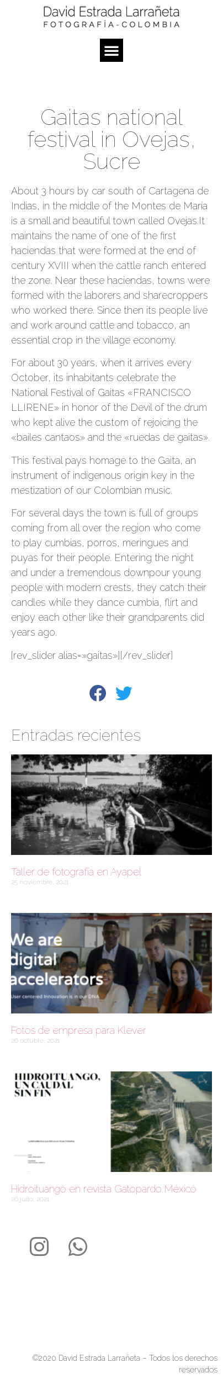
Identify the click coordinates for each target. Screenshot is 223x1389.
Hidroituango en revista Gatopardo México (104, 1189)
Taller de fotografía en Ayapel (76, 872)
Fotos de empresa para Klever (78, 1030)
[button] (111, 50)
